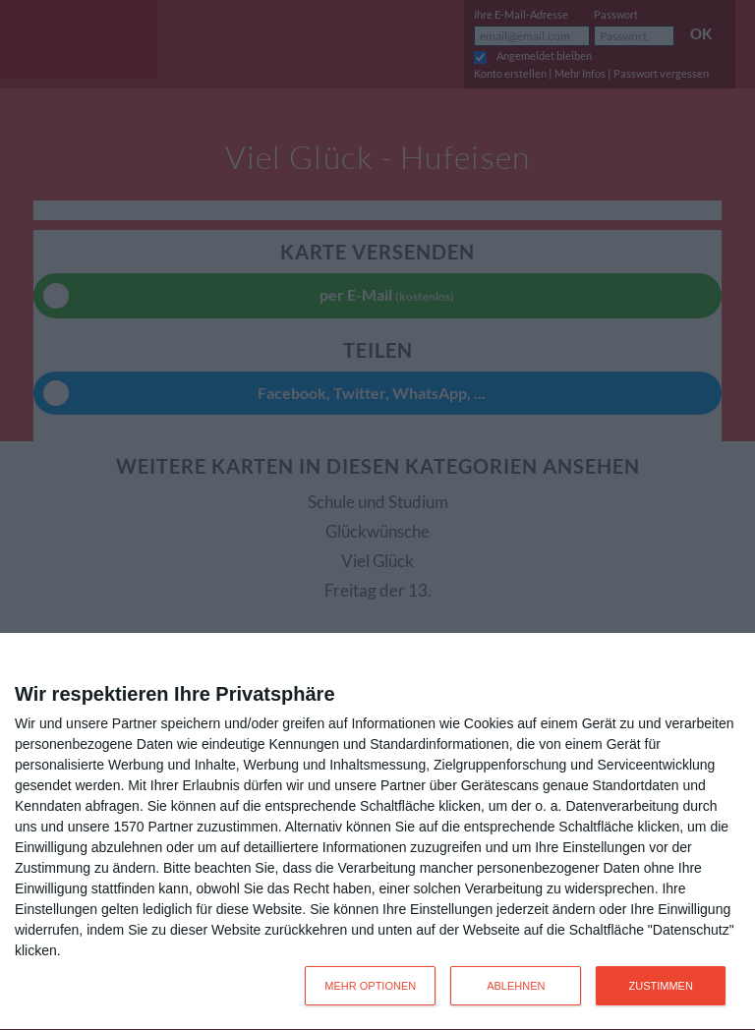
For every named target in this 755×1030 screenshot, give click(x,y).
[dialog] (377, 832)
